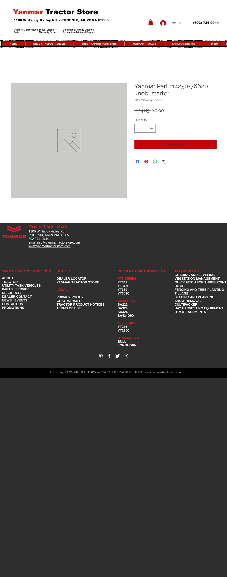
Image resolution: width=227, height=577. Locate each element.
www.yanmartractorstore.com (50, 246)
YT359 (122, 290)
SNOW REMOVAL (188, 301)
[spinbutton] (145, 128)
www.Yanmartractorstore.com (163, 372)
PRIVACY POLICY (70, 297)
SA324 (123, 308)
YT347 (122, 282)
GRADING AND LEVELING (195, 275)
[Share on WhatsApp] (155, 161)
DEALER (63, 271)
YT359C (124, 293)
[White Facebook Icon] (109, 356)
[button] (150, 22)
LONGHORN (127, 345)
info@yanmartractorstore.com (58, 242)
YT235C (124, 330)
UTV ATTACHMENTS (190, 312)
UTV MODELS (128, 338)
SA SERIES (126, 301)
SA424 (123, 312)
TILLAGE (182, 293)
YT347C (124, 286)
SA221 (123, 304)
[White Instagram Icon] (126, 356)
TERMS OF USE (69, 308)
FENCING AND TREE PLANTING (199, 290)
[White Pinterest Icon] (101, 356)
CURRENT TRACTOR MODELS (142, 271)
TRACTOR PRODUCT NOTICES (81, 304)
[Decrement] (138, 128)
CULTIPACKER (186, 304)
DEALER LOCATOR (72, 278)
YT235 (122, 327)
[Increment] (152, 128)
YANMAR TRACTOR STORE (78, 282)
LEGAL (62, 290)
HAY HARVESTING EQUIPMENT (199, 308)
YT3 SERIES (127, 278)
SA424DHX (126, 315)
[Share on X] (164, 161)
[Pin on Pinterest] (146, 161)
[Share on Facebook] (137, 161)
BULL (122, 341)
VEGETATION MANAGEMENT (197, 278)
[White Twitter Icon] (118, 356)
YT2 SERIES (127, 323)
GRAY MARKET (69, 301)
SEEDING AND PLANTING (195, 297)
